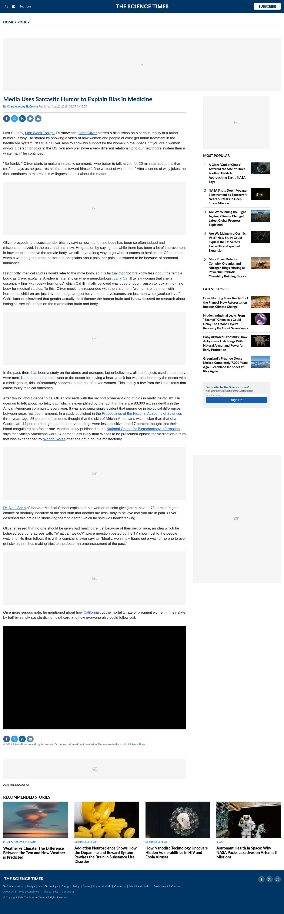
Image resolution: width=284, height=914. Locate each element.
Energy (65, 886)
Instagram (277, 879)
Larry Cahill (122, 278)
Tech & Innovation (13, 886)
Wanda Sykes (54, 439)
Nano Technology (48, 886)
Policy (76, 886)
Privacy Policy (50, 891)
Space (86, 886)
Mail (38, 118)
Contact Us (68, 891)
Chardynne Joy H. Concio (23, 106)
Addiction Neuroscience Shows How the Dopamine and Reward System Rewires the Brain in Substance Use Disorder (105, 855)
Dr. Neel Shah (14, 508)
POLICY (23, 22)
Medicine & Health (139, 886)
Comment (30, 118)
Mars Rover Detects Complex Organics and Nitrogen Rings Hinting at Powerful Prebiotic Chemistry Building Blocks (227, 267)
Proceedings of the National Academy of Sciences (142, 414)
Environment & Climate (167, 886)
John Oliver (87, 133)
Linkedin (22, 118)
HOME (8, 22)
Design (31, 886)
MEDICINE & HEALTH (87, 842)
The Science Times (142, 6)
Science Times (137, 744)
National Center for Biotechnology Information (143, 429)
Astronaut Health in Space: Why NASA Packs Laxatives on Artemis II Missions (246, 852)
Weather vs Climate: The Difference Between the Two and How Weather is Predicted (34, 852)
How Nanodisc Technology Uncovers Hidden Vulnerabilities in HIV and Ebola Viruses (177, 852)
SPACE (220, 842)
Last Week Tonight (40, 133)
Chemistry (120, 886)
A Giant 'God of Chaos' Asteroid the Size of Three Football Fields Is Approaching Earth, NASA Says (227, 173)
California (91, 612)
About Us (8, 891)
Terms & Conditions (28, 891)
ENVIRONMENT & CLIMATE (19, 842)
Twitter (14, 118)
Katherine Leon (33, 378)
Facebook (6, 118)
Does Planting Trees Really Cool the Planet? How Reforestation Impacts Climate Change (225, 302)
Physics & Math (102, 886)
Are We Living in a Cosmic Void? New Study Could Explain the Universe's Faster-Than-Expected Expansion (227, 241)
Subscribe (267, 6)
